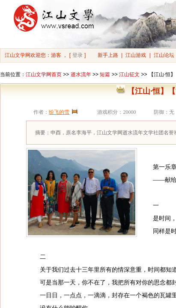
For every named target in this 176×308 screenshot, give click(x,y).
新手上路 (108, 55)
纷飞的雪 (59, 112)
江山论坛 (164, 55)
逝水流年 (81, 74)
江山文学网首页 (44, 74)
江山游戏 (135, 55)
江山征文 (129, 74)
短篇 (105, 74)
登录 (77, 55)
